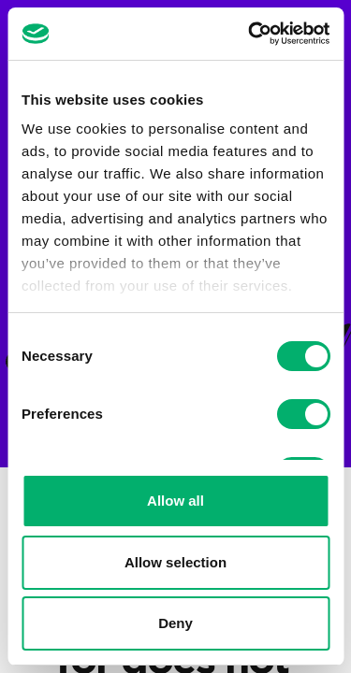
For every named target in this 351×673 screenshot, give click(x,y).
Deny (175, 623)
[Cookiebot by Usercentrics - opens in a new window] (249, 33)
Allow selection (175, 562)
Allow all (175, 500)
